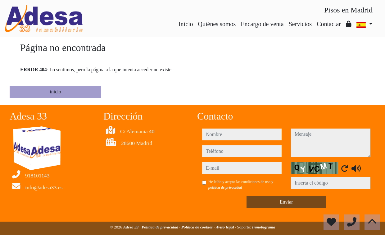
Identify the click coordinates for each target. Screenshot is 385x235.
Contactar (329, 24)
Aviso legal (225, 227)
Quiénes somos (217, 24)
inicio (55, 91)
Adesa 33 (131, 227)
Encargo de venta (262, 24)
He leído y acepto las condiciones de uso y (240, 185)
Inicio (186, 24)
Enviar (286, 201)
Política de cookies (197, 227)
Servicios (300, 24)
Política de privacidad (160, 227)
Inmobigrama (263, 227)
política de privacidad (225, 187)
